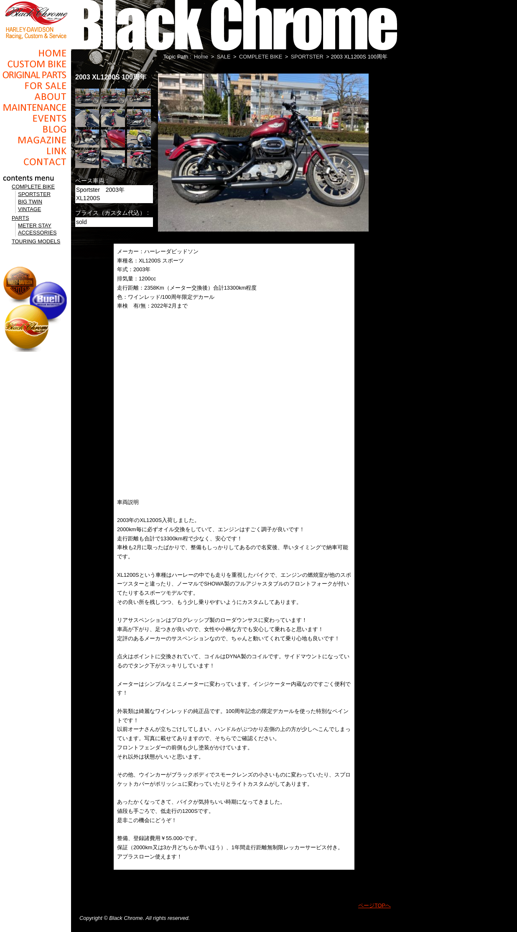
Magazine (35, 140)
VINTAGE (29, 209)
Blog (35, 129)
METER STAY (34, 225)
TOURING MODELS (36, 241)
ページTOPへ (374, 905)
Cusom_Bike (35, 64)
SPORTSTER (34, 194)
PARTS (20, 218)
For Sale (35, 85)
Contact (35, 161)
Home (35, 53)
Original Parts (35, 74)
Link (35, 150)
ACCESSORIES (37, 232)
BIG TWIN (30, 202)
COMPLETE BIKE (33, 186)
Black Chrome (35, 19)
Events (35, 118)
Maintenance (35, 107)
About (35, 96)
